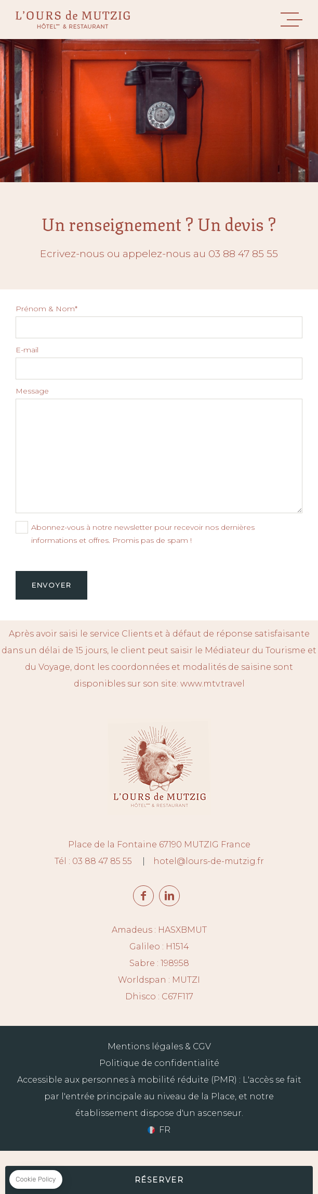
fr (164, 1130)
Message (32, 391)
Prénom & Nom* (46, 308)
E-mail (27, 349)
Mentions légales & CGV (159, 1046)
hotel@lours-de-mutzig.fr (208, 861)
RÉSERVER (159, 1180)
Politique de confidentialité (159, 1063)
